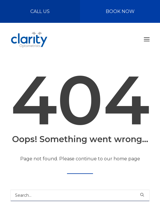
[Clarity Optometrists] (29, 39)
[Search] (80, 195)
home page (127, 158)
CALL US (40, 11)
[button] (146, 39)
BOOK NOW (120, 11)
